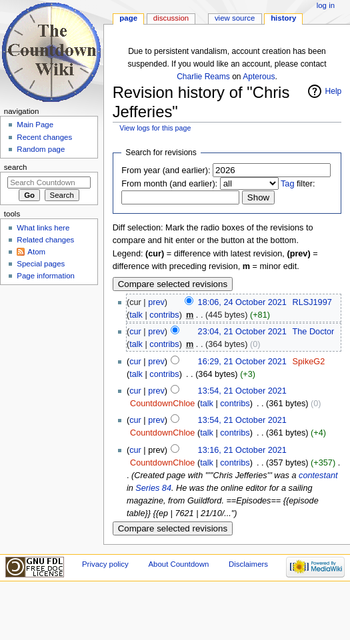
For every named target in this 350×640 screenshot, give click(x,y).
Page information (46, 276)
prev (156, 302)
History (283, 18)
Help (333, 91)
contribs (164, 315)
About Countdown (178, 564)
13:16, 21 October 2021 (242, 450)
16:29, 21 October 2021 (242, 361)
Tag (287, 183)
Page (128, 18)
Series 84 (153, 488)
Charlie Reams (203, 76)
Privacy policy (105, 564)
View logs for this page (155, 128)
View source (235, 18)
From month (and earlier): (169, 183)
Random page (41, 149)
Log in (326, 5)
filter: (298, 183)
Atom (36, 252)
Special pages (41, 264)
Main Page (35, 125)
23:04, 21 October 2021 (242, 331)
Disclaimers (248, 564)
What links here (43, 228)
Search (15, 167)
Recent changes (44, 137)
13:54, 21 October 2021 (242, 391)
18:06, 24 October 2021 (242, 302)
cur (135, 331)
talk (136, 315)
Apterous (259, 76)
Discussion (171, 18)
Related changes (45, 240)
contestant (318, 475)
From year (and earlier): (165, 170)
